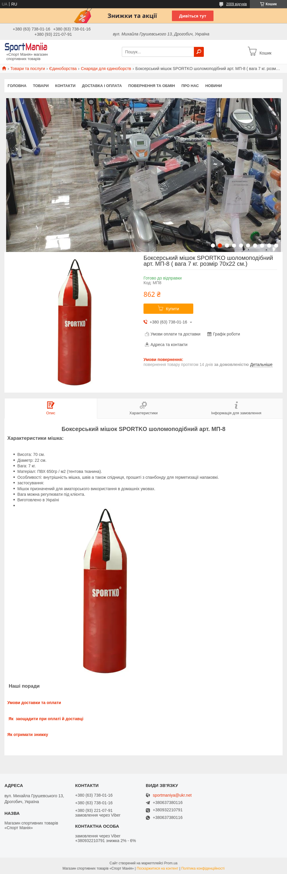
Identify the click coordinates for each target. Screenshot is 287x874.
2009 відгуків (236, 4)
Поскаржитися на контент (157, 868)
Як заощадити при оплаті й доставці (45, 718)
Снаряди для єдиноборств (106, 68)
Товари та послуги (27, 68)
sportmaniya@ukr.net (172, 795)
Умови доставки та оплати (34, 702)
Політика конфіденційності (203, 868)
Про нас (190, 86)
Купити (172, 308)
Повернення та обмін (151, 86)
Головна (17, 86)
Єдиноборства (63, 68)
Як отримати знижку (27, 734)
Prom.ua (170, 863)
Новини (213, 86)
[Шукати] (199, 52)
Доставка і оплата (102, 86)
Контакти (65, 86)
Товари (41, 86)
